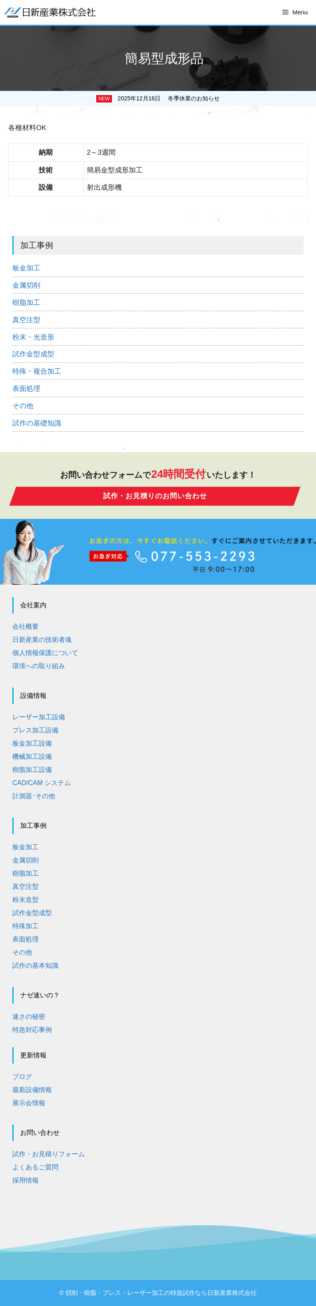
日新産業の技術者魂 (42, 639)
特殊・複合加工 (36, 371)
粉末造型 (25, 899)
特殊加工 (25, 926)
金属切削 (26, 285)
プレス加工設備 (35, 730)
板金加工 (26, 268)
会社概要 (25, 626)
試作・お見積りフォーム (48, 1153)
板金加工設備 (32, 743)
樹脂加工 (26, 303)
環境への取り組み (38, 665)
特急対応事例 (32, 1029)
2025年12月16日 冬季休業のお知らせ (169, 98)
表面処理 (26, 389)
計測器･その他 (33, 795)
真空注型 (26, 320)
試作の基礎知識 (36, 423)
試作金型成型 (33, 354)
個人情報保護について (45, 652)
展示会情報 (28, 1102)
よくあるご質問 (35, 1167)
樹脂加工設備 (32, 769)
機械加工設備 (32, 756)
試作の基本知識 (35, 965)
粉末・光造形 (33, 337)
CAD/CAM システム (41, 782)
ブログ (22, 1076)
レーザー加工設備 (38, 716)
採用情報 (25, 1180)
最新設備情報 (32, 1089)
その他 (22, 406)
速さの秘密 (28, 1016)
